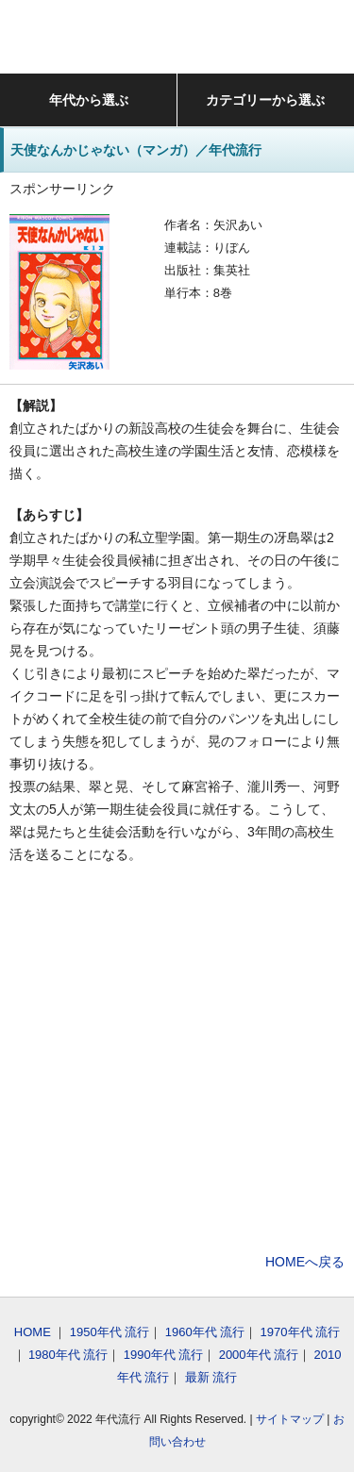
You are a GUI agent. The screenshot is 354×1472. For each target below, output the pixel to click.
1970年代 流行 (301, 1332)
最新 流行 (211, 1377)
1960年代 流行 (205, 1332)
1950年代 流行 (110, 1332)
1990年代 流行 (164, 1355)
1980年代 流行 (68, 1355)
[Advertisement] (177, 1061)
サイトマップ (290, 1419)
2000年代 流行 (259, 1355)
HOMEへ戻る (305, 1261)
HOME (32, 1332)
